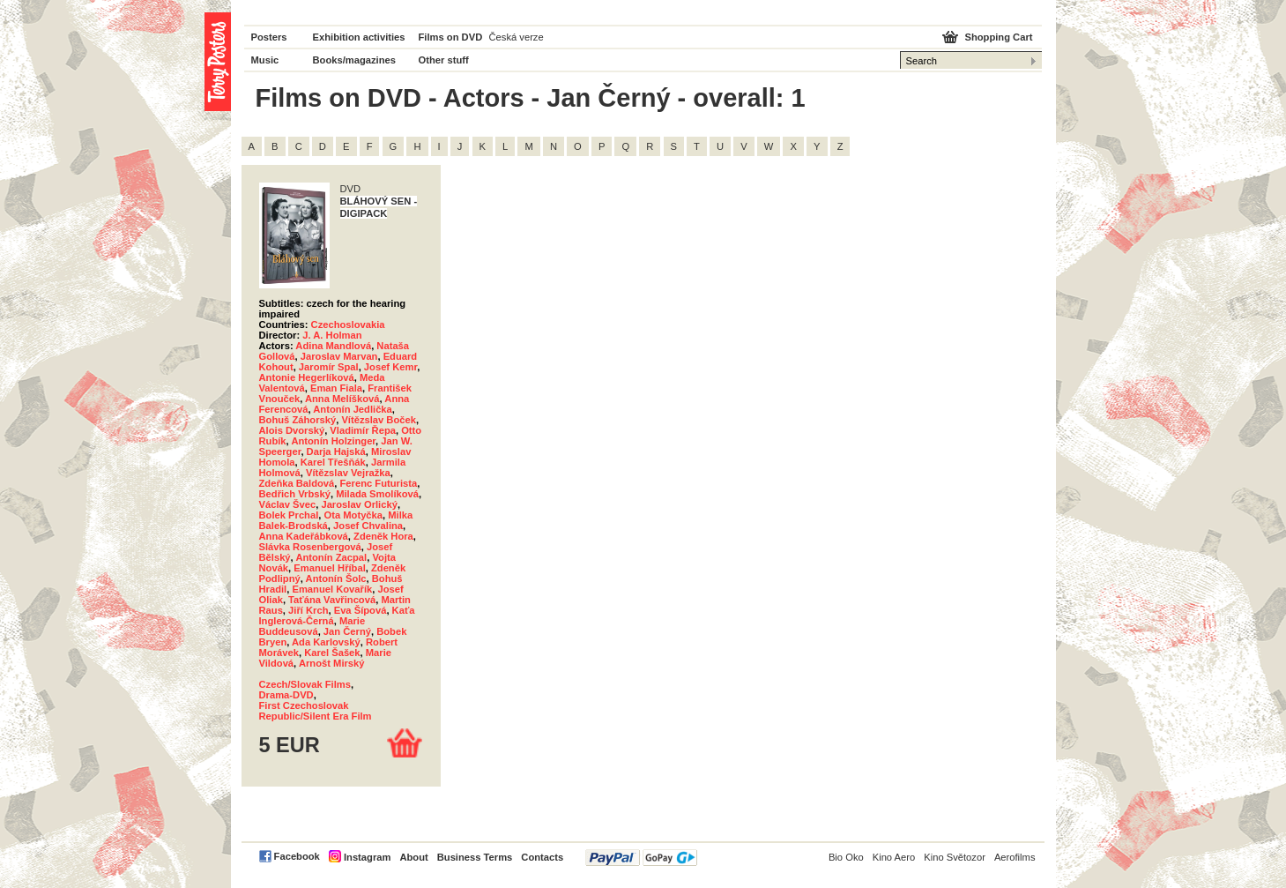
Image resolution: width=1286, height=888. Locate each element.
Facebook (297, 856)
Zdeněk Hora (383, 536)
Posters (269, 37)
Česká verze (516, 37)
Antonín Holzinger (333, 441)
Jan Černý (347, 631)
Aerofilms (1015, 857)
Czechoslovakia (348, 324)
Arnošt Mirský (332, 663)
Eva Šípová (360, 610)
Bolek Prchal (289, 515)
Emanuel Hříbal (329, 568)
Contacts (542, 857)
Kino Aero (894, 857)
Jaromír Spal (329, 367)
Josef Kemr (390, 367)
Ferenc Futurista (379, 483)
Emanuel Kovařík (332, 589)
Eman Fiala (336, 388)
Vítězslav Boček (378, 419)
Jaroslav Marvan (339, 356)
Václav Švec (287, 504)
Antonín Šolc (336, 578)
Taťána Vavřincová (331, 599)
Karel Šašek (332, 652)
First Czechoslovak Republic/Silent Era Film (315, 710)
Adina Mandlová (333, 345)
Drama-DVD (286, 695)
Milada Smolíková (377, 494)
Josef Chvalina (368, 525)
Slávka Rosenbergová (310, 546)
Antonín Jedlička (352, 409)
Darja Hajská (336, 451)
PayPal (641, 857)
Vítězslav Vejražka (348, 472)
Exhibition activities (359, 37)
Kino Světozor (954, 857)
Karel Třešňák (333, 462)
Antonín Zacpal (331, 557)
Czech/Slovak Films (305, 684)
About (413, 857)
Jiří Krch (308, 610)
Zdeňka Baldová (297, 483)
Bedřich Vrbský (295, 494)
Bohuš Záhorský (298, 419)
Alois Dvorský (292, 430)
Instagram (367, 857)
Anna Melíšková (342, 398)
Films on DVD (451, 37)
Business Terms (475, 857)
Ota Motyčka (353, 515)
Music (265, 60)
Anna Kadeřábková (303, 536)
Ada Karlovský (326, 642)
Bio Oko (846, 857)
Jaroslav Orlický (359, 504)
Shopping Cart (998, 37)
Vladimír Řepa (363, 430)
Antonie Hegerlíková (306, 377)
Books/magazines (355, 60)
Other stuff (444, 60)
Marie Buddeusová (312, 626)
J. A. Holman (331, 335)
